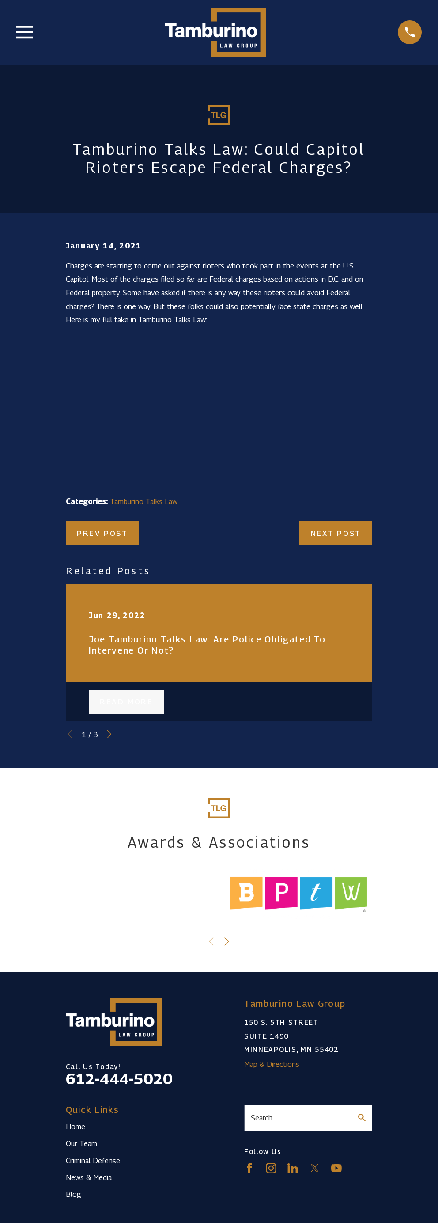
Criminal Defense (93, 1160)
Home (75, 1126)
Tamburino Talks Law (143, 501)
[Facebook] (249, 1168)
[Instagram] (271, 1168)
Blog (73, 1194)
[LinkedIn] (292, 1168)
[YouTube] (336, 1168)
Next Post (336, 533)
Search (261, 1117)
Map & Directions (271, 1064)
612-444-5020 (119, 1079)
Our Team (81, 1143)
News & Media (89, 1177)
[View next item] (109, 734)
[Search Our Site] (362, 1117)
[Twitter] (315, 1168)
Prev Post (102, 533)
